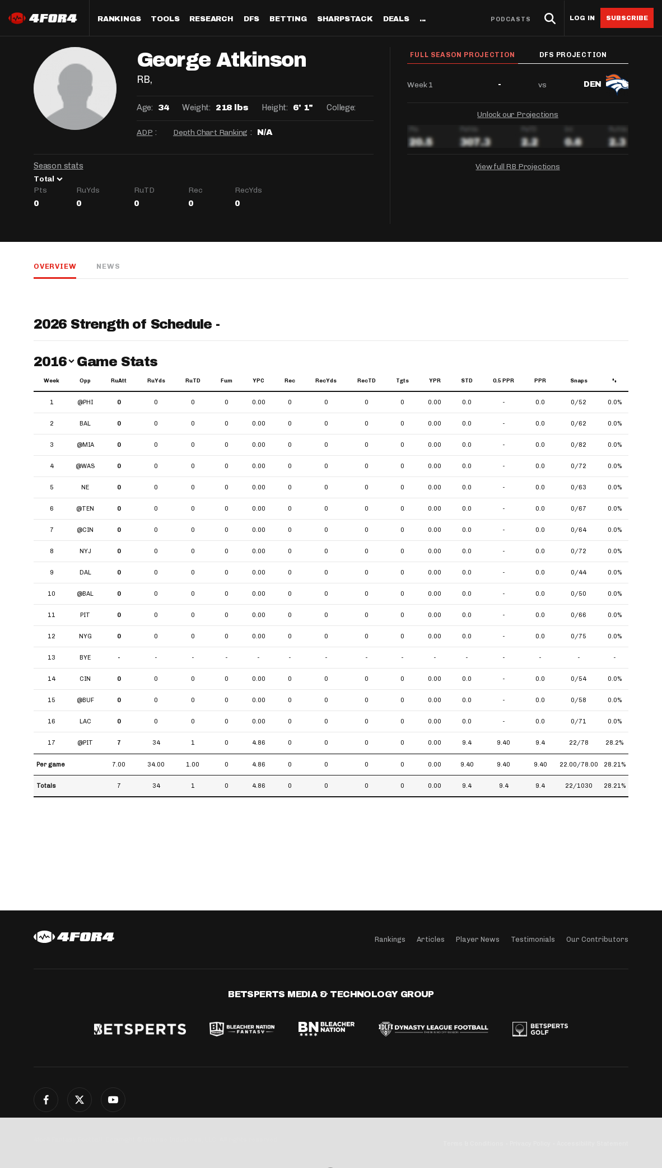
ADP (144, 132)
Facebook (46, 1100)
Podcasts (511, 19)
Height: (274, 107)
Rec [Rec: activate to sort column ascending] (290, 380)
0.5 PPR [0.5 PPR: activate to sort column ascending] (503, 380)
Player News (478, 939)
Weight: (196, 107)
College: (341, 107)
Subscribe (627, 18)
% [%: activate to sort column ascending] (614, 380)
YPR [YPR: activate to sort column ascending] (435, 380)
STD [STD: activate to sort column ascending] (467, 380)
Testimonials (533, 939)
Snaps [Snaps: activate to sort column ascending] (579, 380)
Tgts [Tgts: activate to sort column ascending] (402, 380)
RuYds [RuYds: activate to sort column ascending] (156, 380)
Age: (144, 107)
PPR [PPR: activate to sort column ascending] (540, 380)
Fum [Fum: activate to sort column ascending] (226, 380)
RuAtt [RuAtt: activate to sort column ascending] (119, 380)
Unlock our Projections (517, 117)
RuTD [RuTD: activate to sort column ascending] (193, 380)
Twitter (79, 1100)
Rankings (119, 19)
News (108, 266)
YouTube (113, 1100)
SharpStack (345, 19)
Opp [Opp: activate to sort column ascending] (85, 380)
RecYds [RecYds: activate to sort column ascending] (326, 380)
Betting (288, 19)
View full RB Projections (517, 169)
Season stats (58, 166)
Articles (431, 939)
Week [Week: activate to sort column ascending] (51, 380)
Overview (55, 266)
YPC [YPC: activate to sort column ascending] (258, 380)
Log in (582, 18)
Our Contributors (597, 939)
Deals (396, 19)
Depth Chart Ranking (210, 132)
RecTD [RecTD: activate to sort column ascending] (366, 380)
